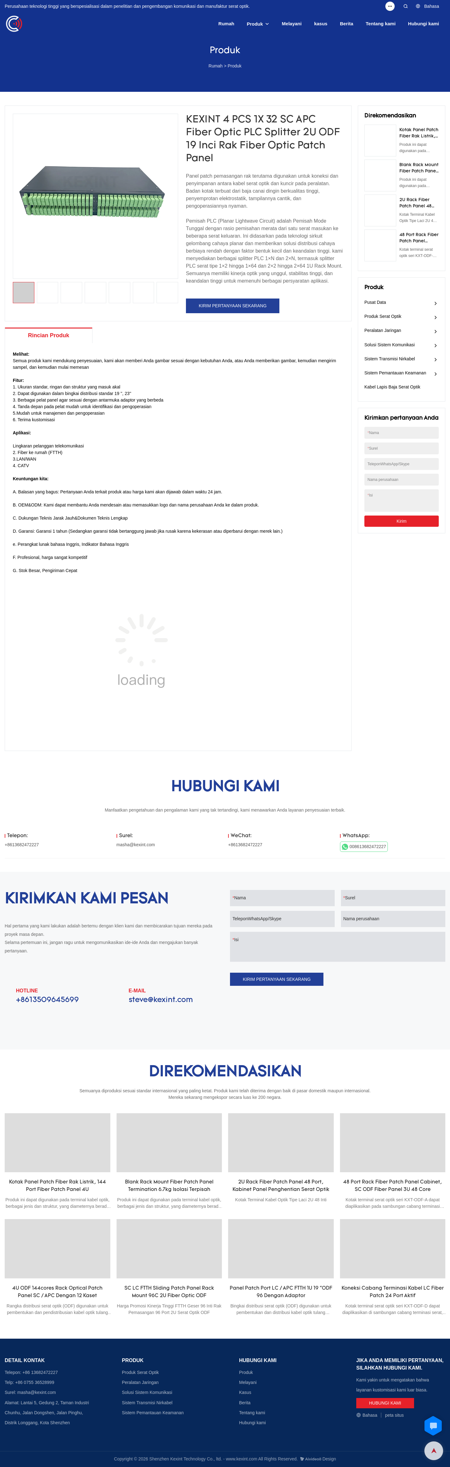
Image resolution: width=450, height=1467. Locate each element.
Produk (255, 24)
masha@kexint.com (136, 844)
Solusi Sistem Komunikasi (389, 344)
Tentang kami (381, 23)
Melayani (292, 23)
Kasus (245, 1392)
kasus (321, 23)
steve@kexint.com (161, 1000)
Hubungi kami (423, 23)
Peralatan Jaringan (382, 330)
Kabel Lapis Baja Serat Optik (392, 386)
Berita (346, 23)
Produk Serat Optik (382, 316)
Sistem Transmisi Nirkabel (389, 358)
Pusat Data (375, 302)
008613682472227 (364, 847)
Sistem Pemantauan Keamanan (395, 372)
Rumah (226, 23)
